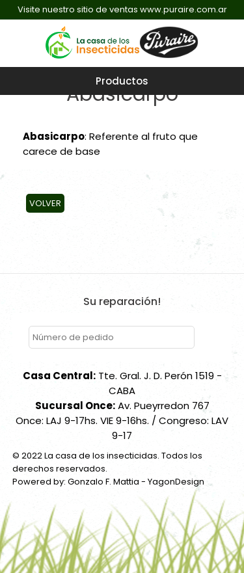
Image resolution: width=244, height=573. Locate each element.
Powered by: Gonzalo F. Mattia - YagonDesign (108, 481)
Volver (45, 203)
